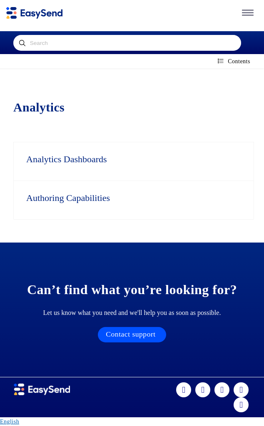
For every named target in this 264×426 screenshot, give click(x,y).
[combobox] (127, 43)
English (9, 422)
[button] (246, 12)
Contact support (130, 334)
